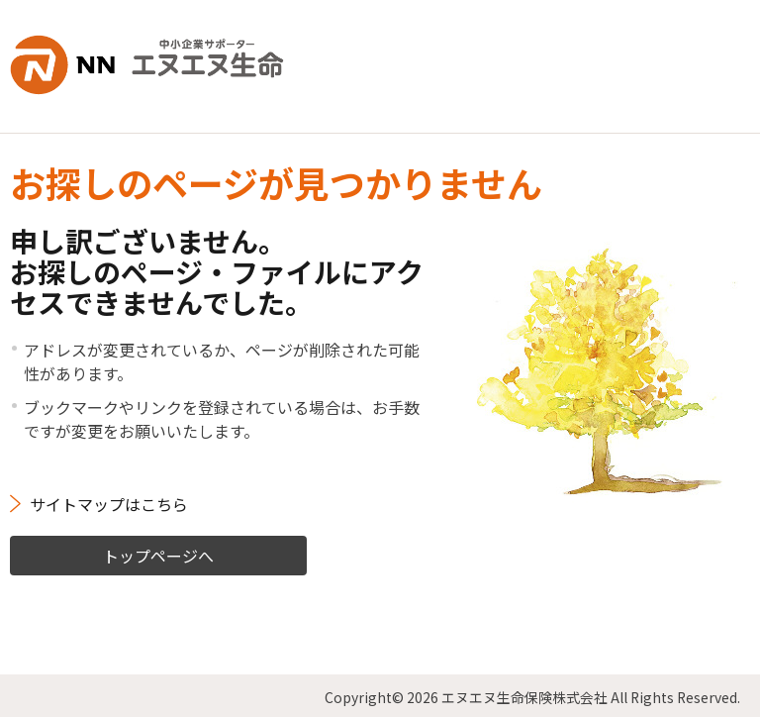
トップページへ (158, 551)
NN (152, 64)
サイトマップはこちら (109, 500)
